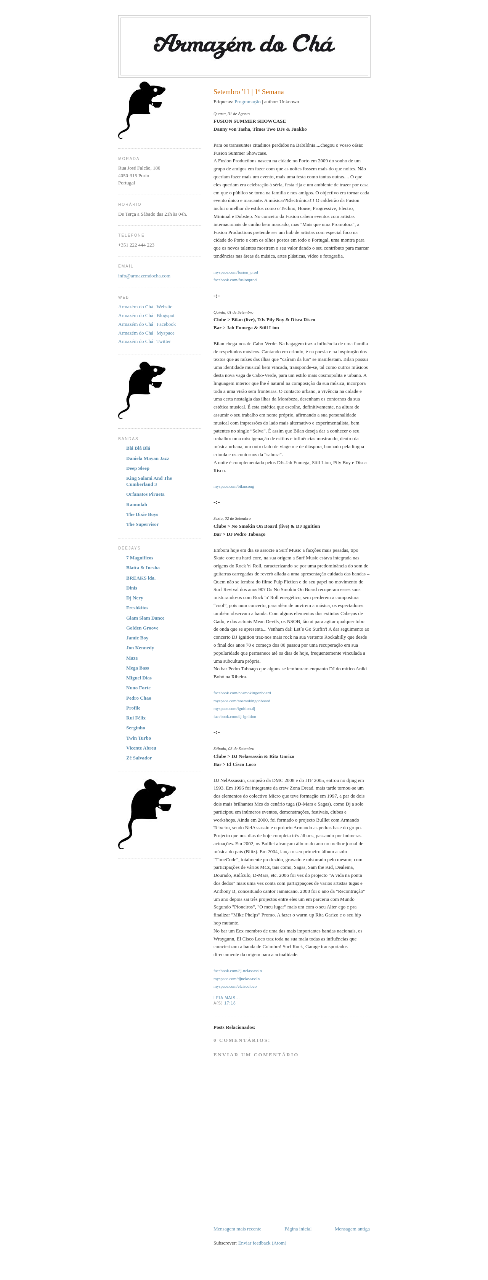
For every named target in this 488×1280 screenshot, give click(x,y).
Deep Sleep (137, 468)
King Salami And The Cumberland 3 (149, 481)
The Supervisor (142, 524)
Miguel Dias (139, 678)
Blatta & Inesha (143, 567)
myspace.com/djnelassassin (237, 978)
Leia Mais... (227, 998)
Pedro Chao (138, 698)
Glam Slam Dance (145, 618)
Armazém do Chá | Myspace (146, 333)
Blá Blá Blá (138, 448)
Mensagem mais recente (238, 1229)
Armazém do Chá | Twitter (144, 341)
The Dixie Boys (142, 514)
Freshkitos (137, 607)
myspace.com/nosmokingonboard (242, 700)
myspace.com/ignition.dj (234, 708)
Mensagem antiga (352, 1229)
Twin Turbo (138, 738)
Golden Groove (142, 628)
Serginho (135, 728)
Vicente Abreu (141, 748)
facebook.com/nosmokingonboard (242, 692)
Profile (133, 708)
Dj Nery (134, 598)
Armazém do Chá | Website (145, 306)
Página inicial (297, 1229)
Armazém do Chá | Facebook (147, 324)
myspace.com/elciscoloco (235, 986)
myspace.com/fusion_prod (236, 272)
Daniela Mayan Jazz (147, 458)
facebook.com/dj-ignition (235, 716)
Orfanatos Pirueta (145, 494)
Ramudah (136, 504)
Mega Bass (137, 668)
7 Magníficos (139, 558)
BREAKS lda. (141, 578)
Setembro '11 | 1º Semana (249, 92)
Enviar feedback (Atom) (262, 1243)
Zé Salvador (139, 758)
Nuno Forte (138, 687)
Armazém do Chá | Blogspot (146, 315)
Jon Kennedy (140, 647)
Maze (132, 658)
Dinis (131, 588)
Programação (247, 101)
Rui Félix (136, 718)
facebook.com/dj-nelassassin (238, 970)
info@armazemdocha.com (144, 276)
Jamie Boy (137, 638)
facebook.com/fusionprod (235, 279)
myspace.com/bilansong (234, 486)
